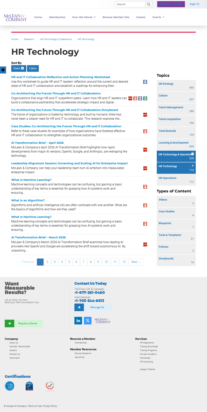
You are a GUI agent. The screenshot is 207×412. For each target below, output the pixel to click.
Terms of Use (34, 406)
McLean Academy (148, 354)
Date (19, 68)
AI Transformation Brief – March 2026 (38, 237)
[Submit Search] (148, 4)
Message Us (97, 307)
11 (115, 262)
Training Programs (148, 350)
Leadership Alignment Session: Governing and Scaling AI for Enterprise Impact (69, 163)
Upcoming (79, 357)
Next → (136, 262)
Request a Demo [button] (171, 4)
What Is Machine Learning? (31, 180)
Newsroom (15, 358)
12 (124, 262)
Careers (13, 350)
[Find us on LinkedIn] (78, 320)
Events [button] (158, 17)
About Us (14, 342)
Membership (57, 17)
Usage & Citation (147, 369)
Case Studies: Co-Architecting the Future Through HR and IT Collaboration (66, 126)
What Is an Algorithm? (28, 200)
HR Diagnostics (147, 342)
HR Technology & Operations (56, 39)
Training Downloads (149, 346)
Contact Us (15, 354)
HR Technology (85, 39)
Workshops (145, 358)
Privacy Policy (50, 406)
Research (29, 39)
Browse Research (83, 353)
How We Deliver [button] (84, 17)
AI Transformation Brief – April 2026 (37, 143)
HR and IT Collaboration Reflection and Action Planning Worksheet (60, 77)
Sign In (194, 4)
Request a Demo (27, 323)
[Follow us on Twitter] (88, 320)
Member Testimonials (20, 346)
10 (106, 262)
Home (38, 17)
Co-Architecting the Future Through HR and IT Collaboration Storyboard (64, 110)
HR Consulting (146, 361)
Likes (33, 68)
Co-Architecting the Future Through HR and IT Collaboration (56, 93)
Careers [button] (141, 17)
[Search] (128, 4)
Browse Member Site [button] (116, 17)
